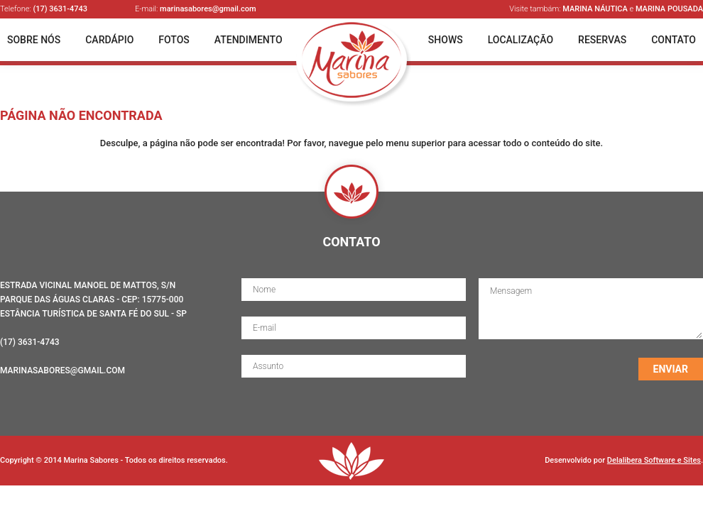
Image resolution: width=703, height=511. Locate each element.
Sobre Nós (33, 39)
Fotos (174, 39)
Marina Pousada (669, 8)
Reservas (602, 39)
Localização (520, 39)
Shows (445, 39)
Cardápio (109, 39)
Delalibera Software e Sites (654, 460)
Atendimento (248, 39)
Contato (673, 39)
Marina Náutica (595, 8)
